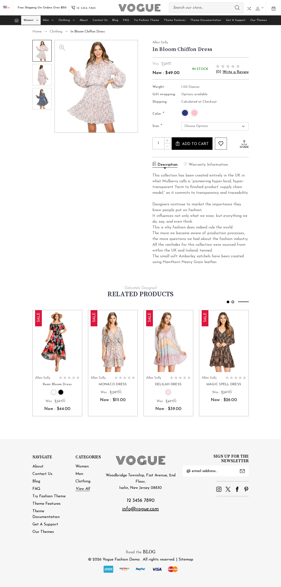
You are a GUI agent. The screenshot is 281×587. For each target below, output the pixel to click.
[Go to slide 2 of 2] (232, 302)
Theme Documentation (205, 20)
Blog (115, 20)
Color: (158, 114)
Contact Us (100, 20)
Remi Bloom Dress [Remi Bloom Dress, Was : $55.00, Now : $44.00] (57, 384)
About (84, 20)
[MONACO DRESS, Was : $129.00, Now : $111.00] (113, 341)
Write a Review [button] (236, 72)
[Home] (16, 20)
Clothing (66, 20)
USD (9, 8)
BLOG (149, 552)
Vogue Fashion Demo (121, 560)
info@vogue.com (140, 509)
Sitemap (186, 560)
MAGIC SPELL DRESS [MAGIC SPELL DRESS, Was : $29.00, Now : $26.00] (223, 384)
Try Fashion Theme (146, 20)
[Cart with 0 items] (273, 8)
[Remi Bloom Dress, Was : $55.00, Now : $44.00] (57, 341)
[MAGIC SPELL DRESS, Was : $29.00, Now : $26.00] (224, 341)
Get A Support (235, 20)
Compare (249, 9)
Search (237, 7)
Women (31, 20)
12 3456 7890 (141, 500)
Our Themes (258, 20)
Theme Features (175, 20)
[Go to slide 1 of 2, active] (228, 302)
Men (48, 20)
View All (82, 489)
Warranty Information (206, 164)
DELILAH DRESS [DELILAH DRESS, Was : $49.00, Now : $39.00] (168, 384)
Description (165, 164)
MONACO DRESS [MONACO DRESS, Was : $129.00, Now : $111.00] (113, 384)
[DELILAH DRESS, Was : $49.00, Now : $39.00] (168, 341)
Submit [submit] (242, 471)
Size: (157, 126)
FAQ (126, 20)
